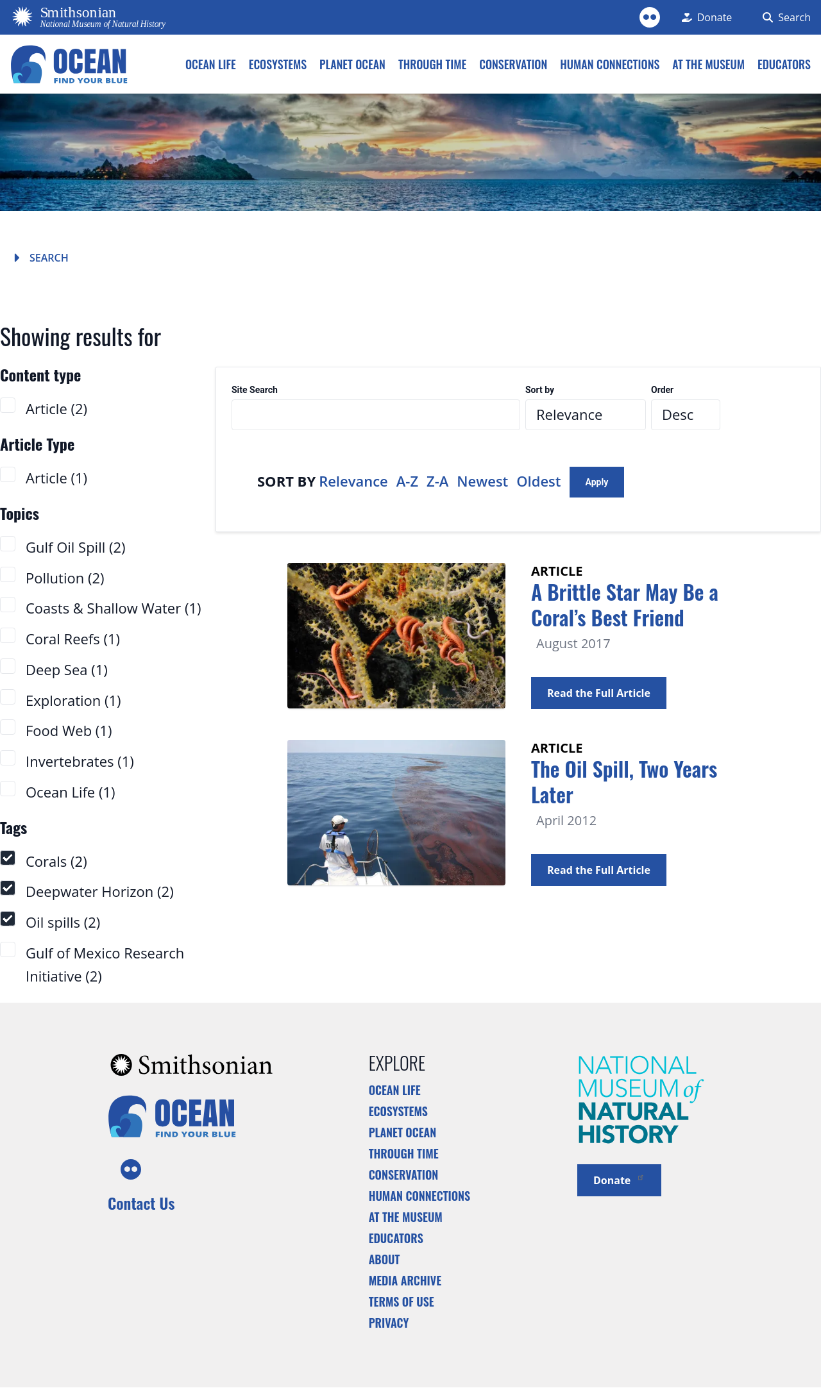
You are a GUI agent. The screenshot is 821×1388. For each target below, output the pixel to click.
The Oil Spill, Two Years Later (624, 781)
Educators (396, 1238)
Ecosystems (398, 1111)
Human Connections (420, 1195)
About (384, 1259)
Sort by (539, 390)
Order (662, 390)
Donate (619, 1179)
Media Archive (405, 1280)
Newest (482, 480)
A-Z (407, 480)
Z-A (437, 480)
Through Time (404, 1153)
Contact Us (141, 1202)
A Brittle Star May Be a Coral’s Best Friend (624, 604)
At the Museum (406, 1216)
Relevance (353, 480)
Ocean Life (395, 1090)
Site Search (255, 390)
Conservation (404, 1174)
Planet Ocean (403, 1132)
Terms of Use (401, 1301)
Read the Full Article (598, 693)
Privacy (389, 1322)
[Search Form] (784, 17)
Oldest (538, 480)
